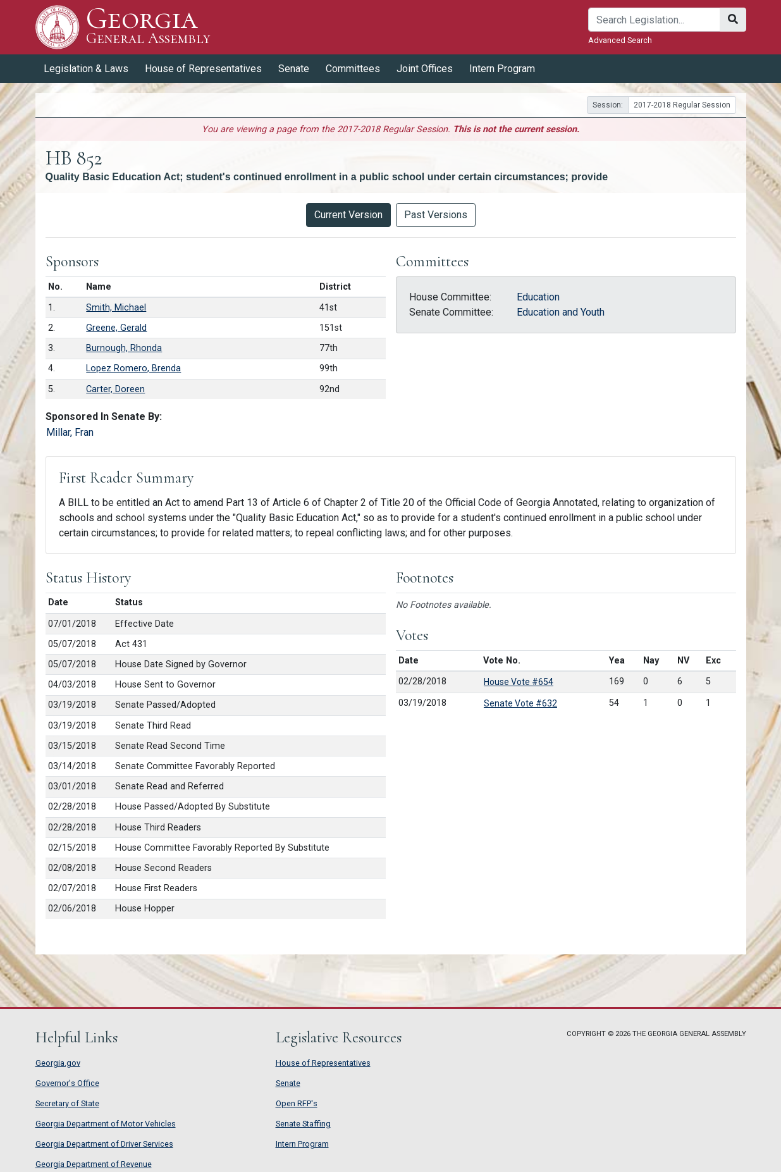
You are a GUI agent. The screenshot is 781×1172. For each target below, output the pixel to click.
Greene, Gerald (116, 328)
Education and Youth (561, 312)
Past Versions (435, 215)
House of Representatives (203, 69)
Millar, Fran (70, 432)
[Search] (654, 20)
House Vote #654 (518, 682)
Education (538, 297)
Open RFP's (296, 1103)
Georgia (148, 27)
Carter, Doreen (115, 389)
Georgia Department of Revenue (93, 1164)
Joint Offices (425, 69)
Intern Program (502, 69)
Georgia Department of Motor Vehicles (105, 1123)
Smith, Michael (116, 307)
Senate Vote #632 (520, 703)
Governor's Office (67, 1083)
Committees (353, 69)
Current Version (348, 215)
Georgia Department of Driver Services (104, 1144)
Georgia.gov (57, 1063)
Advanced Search (620, 40)
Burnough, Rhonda (124, 348)
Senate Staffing (303, 1123)
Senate (293, 69)
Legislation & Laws (86, 69)
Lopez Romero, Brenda (133, 368)
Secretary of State (67, 1103)
